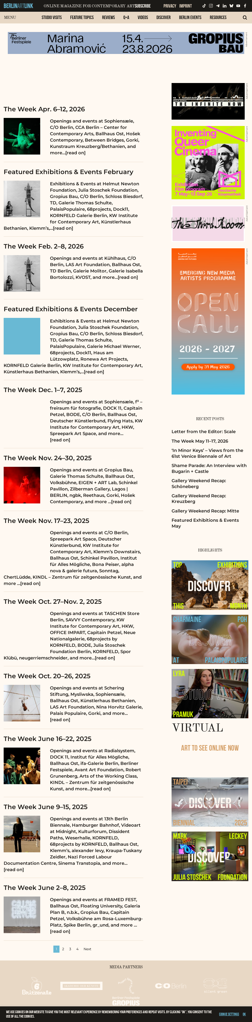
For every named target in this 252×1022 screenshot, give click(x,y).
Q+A (126, 17)
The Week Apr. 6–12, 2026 (44, 109)
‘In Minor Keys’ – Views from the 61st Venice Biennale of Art (207, 453)
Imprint (185, 6)
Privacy (170, 6)
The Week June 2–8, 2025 (45, 888)
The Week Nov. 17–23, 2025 (46, 521)
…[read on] (74, 153)
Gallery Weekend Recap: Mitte (205, 511)
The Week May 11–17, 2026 (200, 441)
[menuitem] (52, 20)
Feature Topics (82, 17)
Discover (163, 17)
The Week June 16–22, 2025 (47, 739)
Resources (218, 17)
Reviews (108, 17)
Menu (10, 18)
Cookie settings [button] (229, 1014)
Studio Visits (52, 17)
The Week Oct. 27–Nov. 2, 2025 (53, 601)
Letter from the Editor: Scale (204, 431)
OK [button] (244, 1014)
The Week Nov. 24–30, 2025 (48, 458)
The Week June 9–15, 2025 (45, 807)
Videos (143, 17)
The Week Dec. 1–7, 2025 (43, 390)
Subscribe (143, 6)
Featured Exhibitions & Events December (71, 309)
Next (87, 949)
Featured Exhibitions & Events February (68, 172)
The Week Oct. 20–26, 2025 (47, 676)
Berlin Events (190, 17)
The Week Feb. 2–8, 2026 (44, 246)
